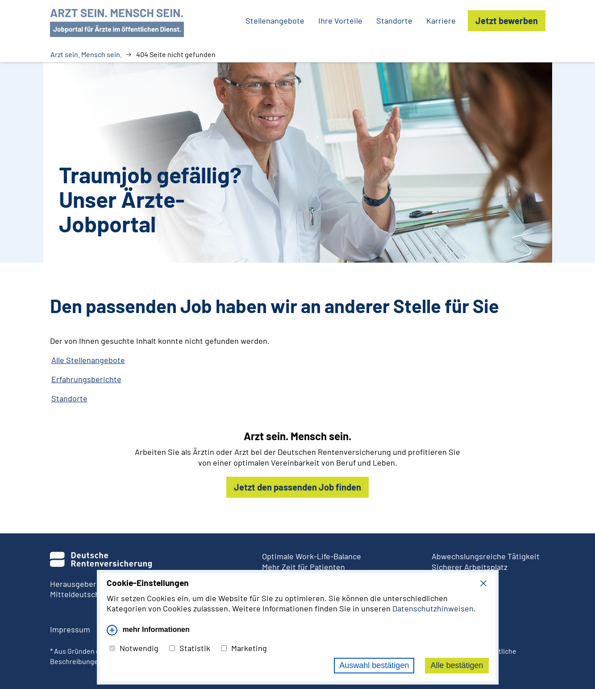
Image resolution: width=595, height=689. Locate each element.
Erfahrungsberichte (86, 379)
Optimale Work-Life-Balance (311, 556)
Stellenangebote (274, 20)
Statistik (189, 648)
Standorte (394, 20)
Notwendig (133, 648)
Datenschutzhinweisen (433, 608)
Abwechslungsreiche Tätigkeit (486, 556)
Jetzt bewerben (506, 20)
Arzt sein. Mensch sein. (86, 54)
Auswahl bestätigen (374, 665)
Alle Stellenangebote (88, 360)
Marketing (244, 648)
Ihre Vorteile (340, 20)
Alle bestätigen (456, 665)
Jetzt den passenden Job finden (297, 487)
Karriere (441, 20)
